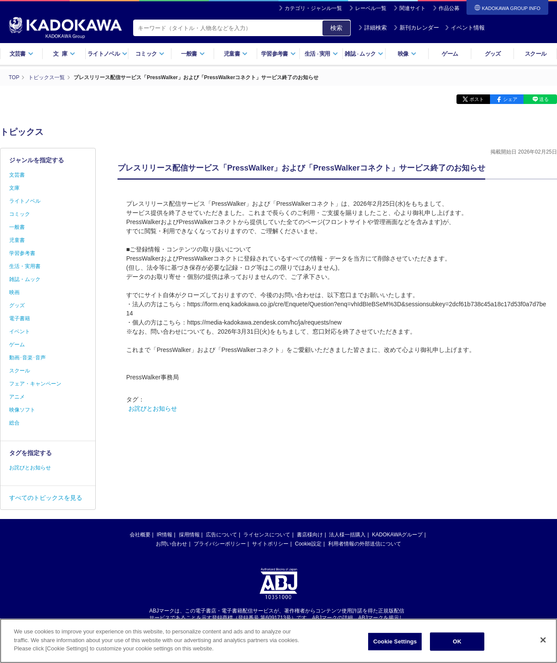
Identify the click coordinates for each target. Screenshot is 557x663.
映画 (14, 292)
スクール (535, 53)
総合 (14, 423)
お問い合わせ (171, 544)
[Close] (543, 642)
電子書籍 (19, 318)
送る (544, 99)
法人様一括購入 (347, 535)
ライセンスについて (266, 535)
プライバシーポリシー (220, 544)
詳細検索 (372, 27)
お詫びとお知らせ (152, 408)
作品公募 (449, 8)
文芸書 (22, 53)
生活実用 (321, 53)
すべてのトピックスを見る (45, 497)
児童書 (236, 53)
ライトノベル (107, 53)
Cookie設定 (308, 544)
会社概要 (140, 535)
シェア (510, 99)
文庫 (14, 188)
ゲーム (450, 53)
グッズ (493, 53)
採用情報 (189, 535)
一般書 (193, 53)
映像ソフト (22, 410)
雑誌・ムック (24, 279)
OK (457, 643)
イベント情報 (465, 27)
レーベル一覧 (370, 8)
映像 (407, 53)
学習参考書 (278, 53)
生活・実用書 (24, 266)
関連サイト (412, 8)
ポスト (477, 99)
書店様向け (310, 535)
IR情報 (164, 535)
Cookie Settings (395, 643)
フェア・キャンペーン (35, 384)
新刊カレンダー (416, 27)
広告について (221, 535)
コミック (149, 53)
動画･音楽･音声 (27, 358)
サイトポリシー (270, 544)
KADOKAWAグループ (397, 535)
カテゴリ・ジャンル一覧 (313, 8)
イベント (19, 331)
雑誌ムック (364, 53)
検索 (336, 27)
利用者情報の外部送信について (364, 544)
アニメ (17, 397)
